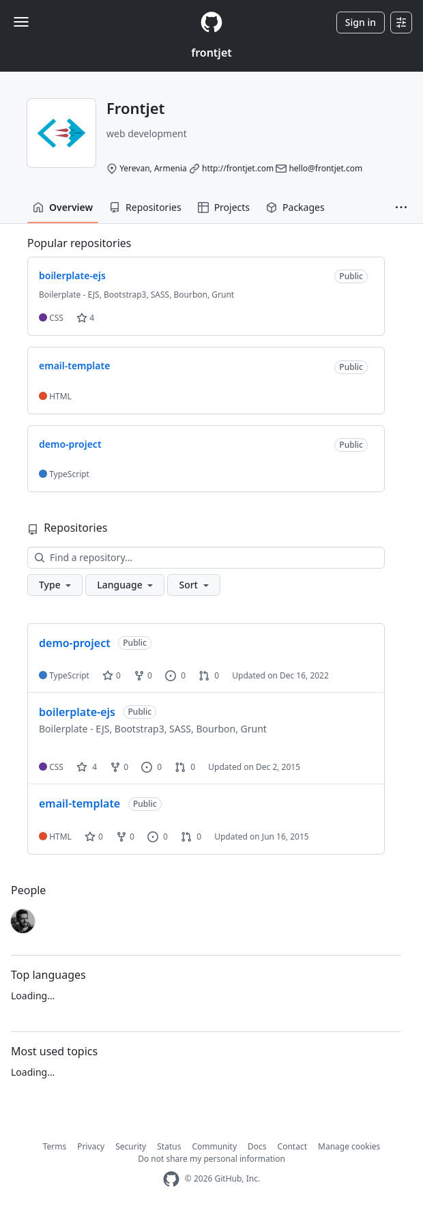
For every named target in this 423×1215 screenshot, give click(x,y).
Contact (292, 1146)
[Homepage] (211, 22)
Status (169, 1146)
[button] (401, 207)
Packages (295, 207)
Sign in (360, 22)
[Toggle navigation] (21, 22)
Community (214, 1146)
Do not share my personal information (211, 1158)
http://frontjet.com (238, 168)
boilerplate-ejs (77, 711)
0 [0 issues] (175, 675)
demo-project (75, 643)
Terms (55, 1146)
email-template (79, 803)
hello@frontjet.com (325, 168)
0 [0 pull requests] (209, 675)
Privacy (90, 1146)
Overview (63, 207)
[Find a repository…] (206, 558)
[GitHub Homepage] (171, 1179)
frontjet (211, 52)
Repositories (145, 207)
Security (130, 1146)
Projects (224, 207)
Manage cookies (349, 1146)
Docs (257, 1146)
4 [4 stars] (86, 767)
